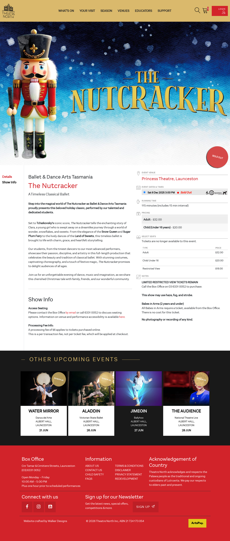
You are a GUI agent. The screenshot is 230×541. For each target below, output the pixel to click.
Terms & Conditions (129, 466)
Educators (143, 11)
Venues (123, 11)
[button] (197, 11)
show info (9, 182)
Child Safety (94, 474)
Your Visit (87, 11)
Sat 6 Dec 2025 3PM (161, 192)
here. (122, 317)
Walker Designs (57, 521)
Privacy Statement (128, 474)
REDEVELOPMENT (126, 478)
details (7, 177)
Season (106, 11)
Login (221, 11)
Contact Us (93, 470)
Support (164, 11)
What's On (66, 11)
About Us (92, 466)
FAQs (88, 478)
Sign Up (145, 507)
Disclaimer (123, 470)
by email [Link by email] (71, 312)
